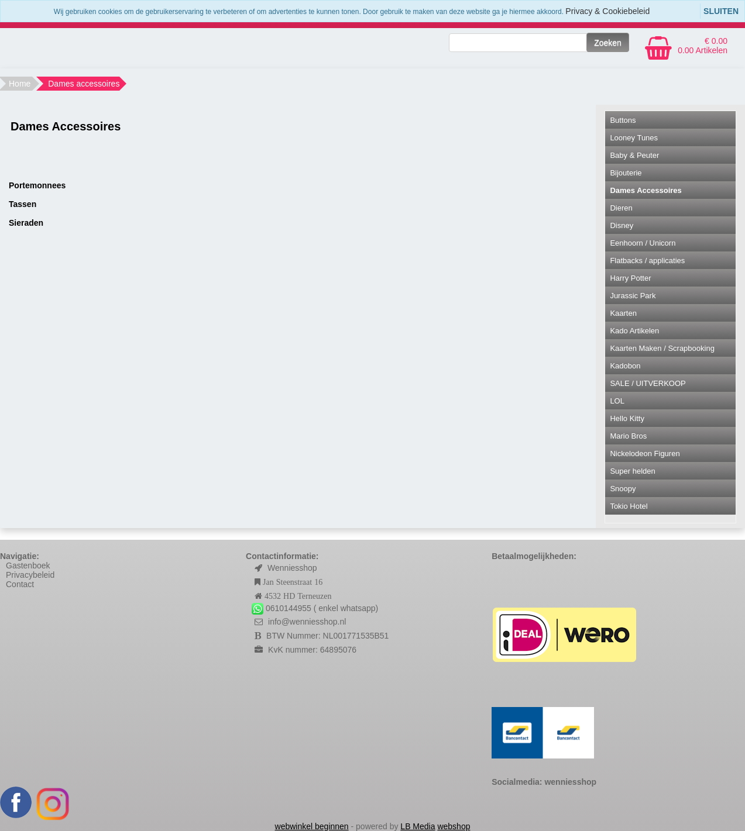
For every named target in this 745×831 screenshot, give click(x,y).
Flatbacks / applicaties (647, 260)
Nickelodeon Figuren (644, 453)
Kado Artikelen (634, 330)
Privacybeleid (30, 575)
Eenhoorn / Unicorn (642, 243)
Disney (621, 225)
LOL (617, 400)
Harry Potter (630, 278)
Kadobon (625, 365)
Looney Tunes (634, 137)
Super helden (632, 471)
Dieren (621, 208)
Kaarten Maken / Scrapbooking (662, 348)
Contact (20, 584)
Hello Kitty (627, 418)
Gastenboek (28, 565)
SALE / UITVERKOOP (647, 383)
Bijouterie (625, 172)
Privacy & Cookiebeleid (607, 11)
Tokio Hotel (628, 506)
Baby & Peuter (634, 155)
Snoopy (623, 488)
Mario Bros (628, 436)
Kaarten (623, 313)
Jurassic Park (632, 295)
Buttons (623, 120)
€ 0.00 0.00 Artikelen (702, 45)
